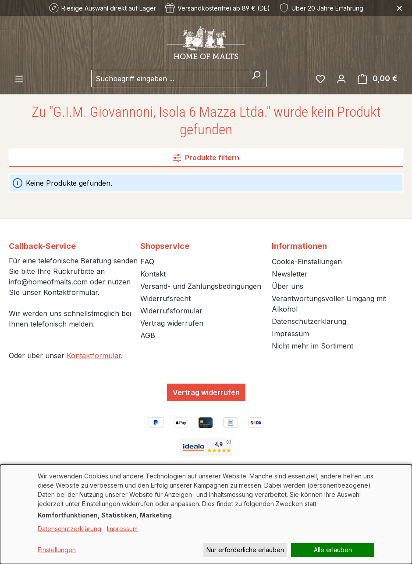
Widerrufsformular (171, 310)
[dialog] (206, 514)
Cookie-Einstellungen (307, 261)
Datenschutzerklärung (309, 321)
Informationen (299, 246)
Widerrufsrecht (165, 298)
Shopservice (164, 246)
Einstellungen (57, 549)
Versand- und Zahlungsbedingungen (200, 286)
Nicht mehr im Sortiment (312, 345)
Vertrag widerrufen (171, 323)
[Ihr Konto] (341, 78)
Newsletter (290, 273)
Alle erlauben (333, 549)
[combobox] (168, 78)
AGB (147, 335)
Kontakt (153, 273)
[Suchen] (256, 78)
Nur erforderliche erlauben (245, 549)
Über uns (287, 286)
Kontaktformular (94, 355)
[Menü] (19, 78)
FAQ (147, 261)
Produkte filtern (206, 157)
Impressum (290, 333)
